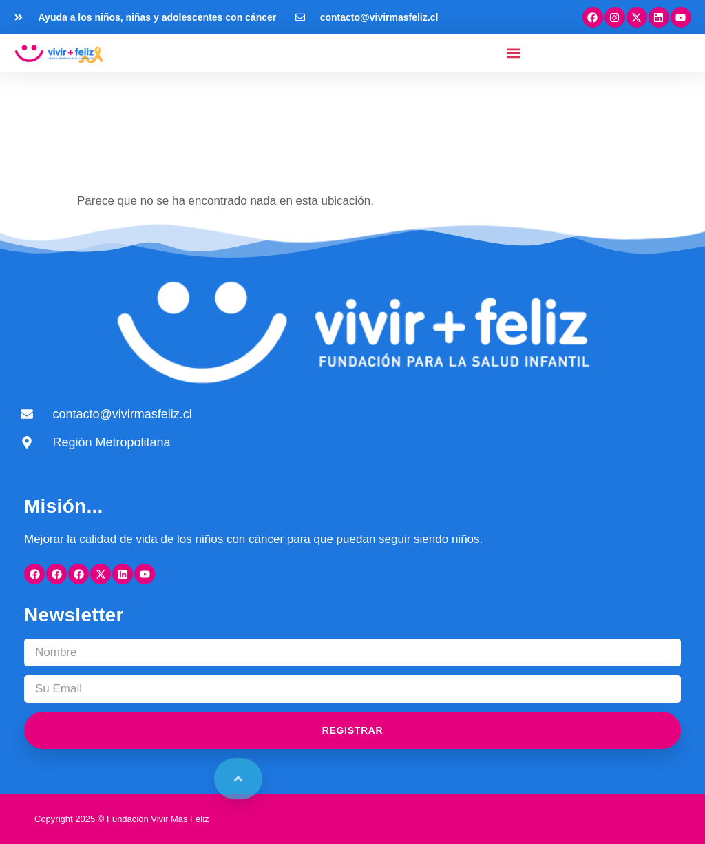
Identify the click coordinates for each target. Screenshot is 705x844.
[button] (514, 53)
